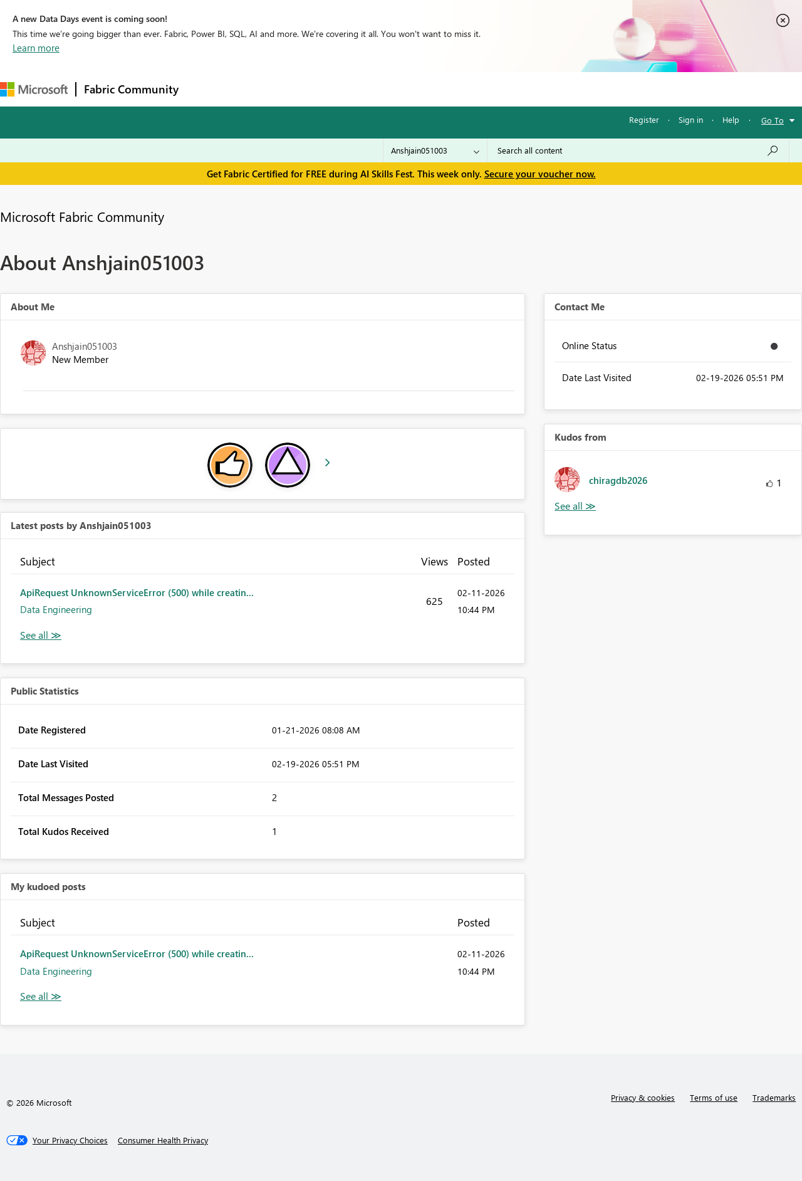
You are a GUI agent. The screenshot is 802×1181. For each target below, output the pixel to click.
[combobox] (638, 150)
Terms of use (713, 1097)
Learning (473, 88)
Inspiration (262, 88)
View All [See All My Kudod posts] (40, 996)
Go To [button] (772, 120)
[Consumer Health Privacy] (163, 1140)
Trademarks (774, 1097)
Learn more (36, 47)
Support (526, 88)
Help (730, 119)
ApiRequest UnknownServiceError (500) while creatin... (137, 592)
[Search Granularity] (435, 150)
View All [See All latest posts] (40, 635)
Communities (369, 88)
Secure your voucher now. (540, 173)
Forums (207, 88)
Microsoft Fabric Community (82, 216)
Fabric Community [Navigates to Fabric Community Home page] (131, 89)
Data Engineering (56, 609)
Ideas (313, 88)
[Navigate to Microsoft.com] (34, 89)
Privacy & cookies (643, 1097)
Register (644, 119)
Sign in (691, 119)
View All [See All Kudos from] (575, 506)
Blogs (425, 88)
